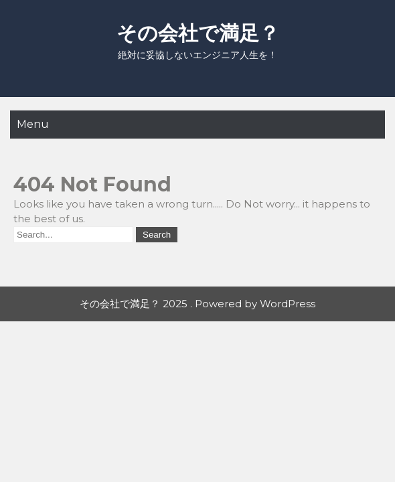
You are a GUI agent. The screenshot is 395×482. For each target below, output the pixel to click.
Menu (33, 124)
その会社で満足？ (197, 33)
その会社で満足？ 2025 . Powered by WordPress (197, 303)
